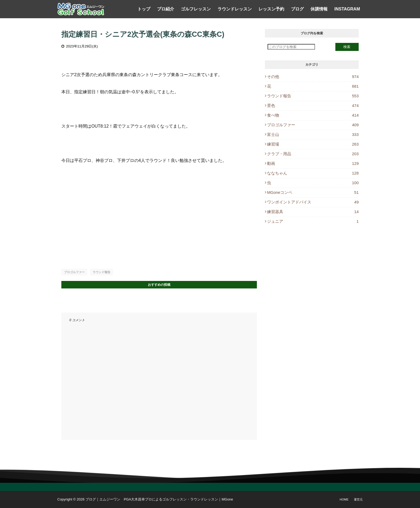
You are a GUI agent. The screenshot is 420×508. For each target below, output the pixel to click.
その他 (313, 76)
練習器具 (313, 211)
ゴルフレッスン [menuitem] (196, 9)
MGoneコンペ (313, 192)
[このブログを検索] (291, 47)
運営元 (358, 499)
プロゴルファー (74, 272)
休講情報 (319, 9)
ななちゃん (313, 173)
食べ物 (313, 115)
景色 (313, 105)
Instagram (347, 9)
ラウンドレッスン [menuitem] (235, 9)
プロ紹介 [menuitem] (165, 9)
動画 (313, 163)
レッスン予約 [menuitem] (271, 9)
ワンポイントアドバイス (313, 202)
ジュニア (313, 221)
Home (344, 499)
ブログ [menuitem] (297, 9)
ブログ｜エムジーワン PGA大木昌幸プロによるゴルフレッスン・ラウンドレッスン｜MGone (159, 499)
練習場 (313, 144)
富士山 (313, 134)
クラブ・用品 (313, 153)
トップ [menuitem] (143, 9)
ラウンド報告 (101, 272)
